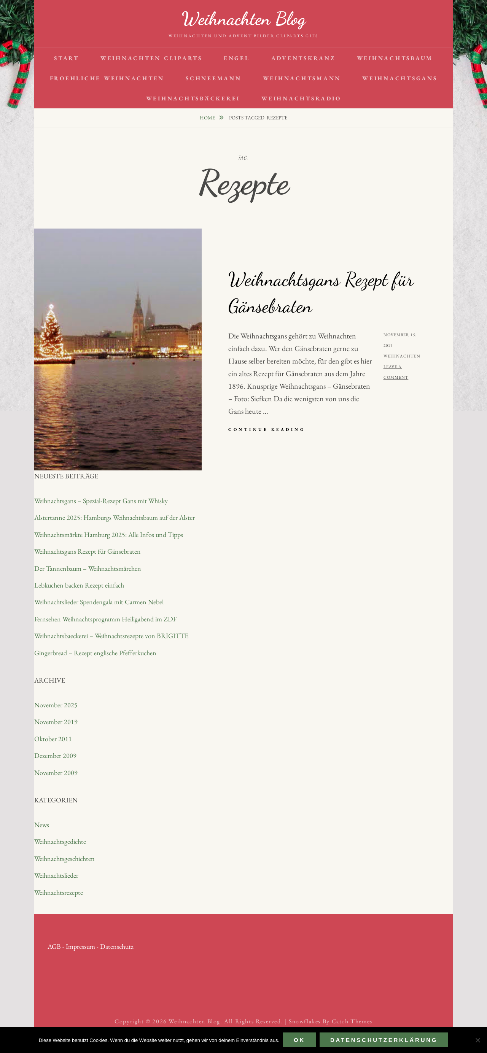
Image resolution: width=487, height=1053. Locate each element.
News (41, 824)
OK (299, 1040)
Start (66, 58)
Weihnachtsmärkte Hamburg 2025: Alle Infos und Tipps (108, 534)
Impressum (80, 946)
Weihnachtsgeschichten (64, 858)
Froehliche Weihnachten (107, 78)
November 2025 (56, 704)
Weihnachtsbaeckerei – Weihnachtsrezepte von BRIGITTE (111, 635)
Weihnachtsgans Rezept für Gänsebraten (87, 551)
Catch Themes (352, 1021)
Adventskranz (303, 58)
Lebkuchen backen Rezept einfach (79, 585)
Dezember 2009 (55, 755)
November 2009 (56, 772)
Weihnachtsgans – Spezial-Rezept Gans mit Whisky (101, 500)
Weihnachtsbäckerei (193, 98)
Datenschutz (117, 946)
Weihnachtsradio (301, 98)
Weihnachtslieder (56, 875)
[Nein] (477, 1040)
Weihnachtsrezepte (58, 892)
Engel (237, 58)
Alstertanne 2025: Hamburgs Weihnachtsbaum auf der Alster (114, 517)
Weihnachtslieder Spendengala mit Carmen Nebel (99, 601)
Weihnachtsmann (302, 78)
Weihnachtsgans (400, 78)
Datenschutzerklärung (384, 1040)
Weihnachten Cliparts (151, 58)
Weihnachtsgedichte (60, 841)
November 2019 (56, 721)
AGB (54, 946)
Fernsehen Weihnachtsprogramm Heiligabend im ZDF (105, 619)
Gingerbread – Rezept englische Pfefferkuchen (95, 652)
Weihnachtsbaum (395, 58)
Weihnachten (402, 356)
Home (208, 117)
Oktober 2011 (53, 738)
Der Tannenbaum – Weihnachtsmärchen (87, 568)
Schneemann (214, 78)
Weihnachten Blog (243, 18)
